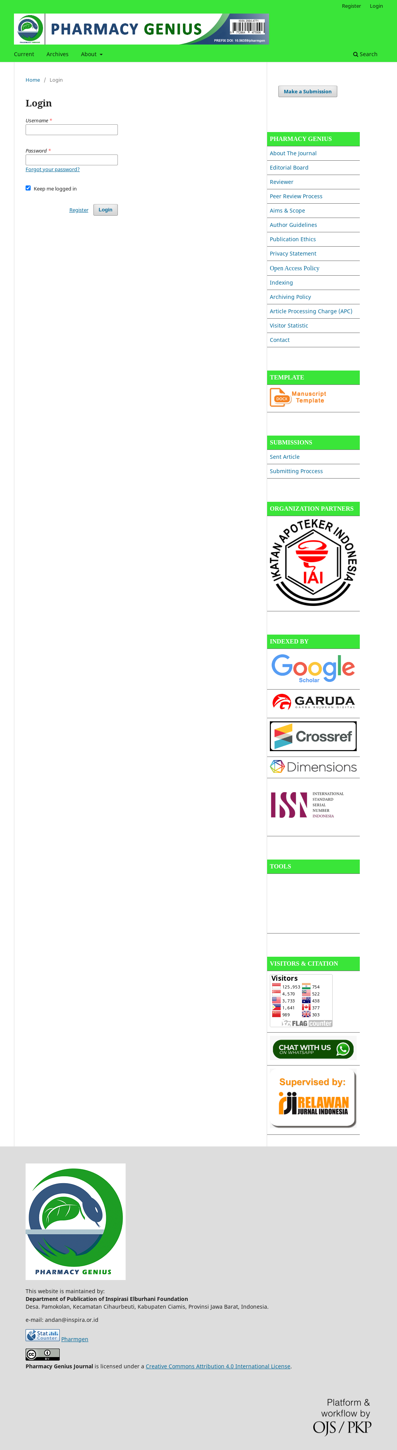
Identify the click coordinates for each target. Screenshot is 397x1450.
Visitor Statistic (289, 325)
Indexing (281, 282)
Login (376, 5)
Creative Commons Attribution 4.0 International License (218, 1366)
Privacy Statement (293, 253)
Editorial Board (289, 167)
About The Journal (293, 153)
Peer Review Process (296, 196)
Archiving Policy (290, 296)
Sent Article (285, 456)
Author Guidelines (293, 224)
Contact (280, 339)
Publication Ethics (293, 239)
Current (24, 54)
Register (351, 5)
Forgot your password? (53, 169)
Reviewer (281, 181)
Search (365, 54)
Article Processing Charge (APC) (311, 311)
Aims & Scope (287, 210)
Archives (58, 54)
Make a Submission (308, 91)
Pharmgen (74, 1339)
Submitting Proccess (296, 471)
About (89, 54)
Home (33, 79)
